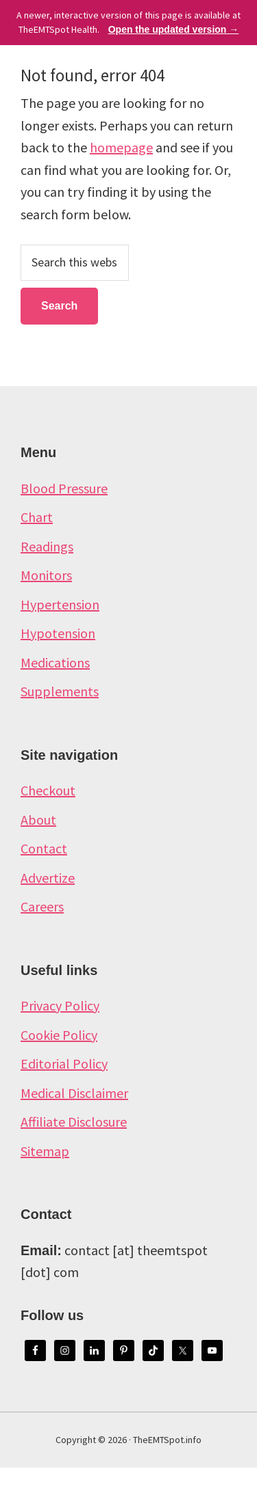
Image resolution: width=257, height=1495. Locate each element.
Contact (44, 848)
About (38, 819)
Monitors (46, 575)
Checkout (48, 790)
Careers (42, 906)
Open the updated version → (173, 29)
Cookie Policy (59, 1034)
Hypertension (60, 604)
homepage (121, 147)
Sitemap (45, 1151)
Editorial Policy (64, 1063)
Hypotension (58, 633)
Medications (55, 662)
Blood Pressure (64, 488)
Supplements (60, 691)
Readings (47, 546)
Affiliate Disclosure (74, 1121)
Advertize (48, 877)
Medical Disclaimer (74, 1092)
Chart (37, 516)
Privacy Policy (60, 1005)
